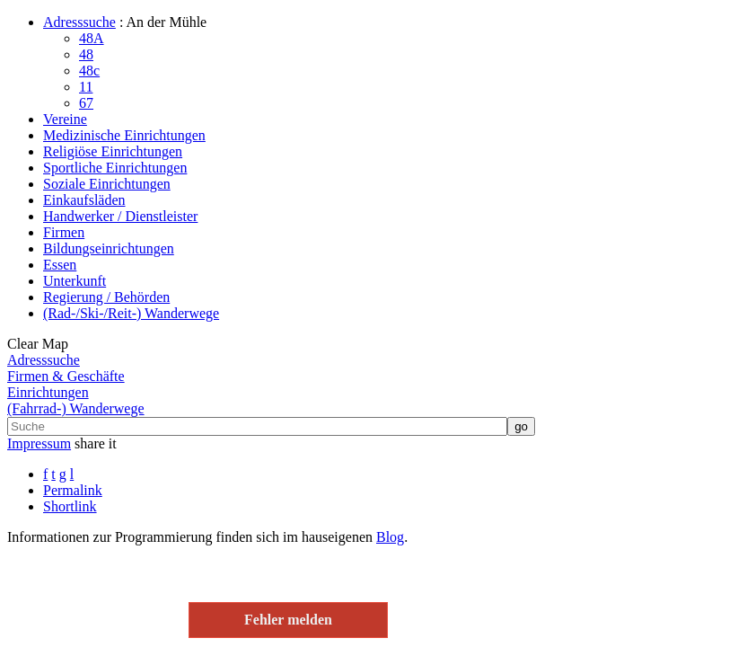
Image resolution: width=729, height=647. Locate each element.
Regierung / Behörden (106, 297)
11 (85, 86)
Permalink (72, 490)
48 (86, 54)
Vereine (65, 119)
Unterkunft (74, 280)
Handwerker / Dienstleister (120, 216)
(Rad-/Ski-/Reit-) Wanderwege (131, 313)
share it (96, 443)
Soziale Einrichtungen (107, 183)
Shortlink (70, 506)
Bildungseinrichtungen (108, 248)
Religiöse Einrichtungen (112, 151)
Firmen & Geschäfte (66, 376)
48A (91, 38)
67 (86, 103)
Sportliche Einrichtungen (115, 167)
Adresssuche (79, 22)
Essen (59, 264)
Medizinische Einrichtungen (124, 135)
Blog (390, 537)
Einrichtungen (48, 392)
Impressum (39, 443)
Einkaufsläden (84, 200)
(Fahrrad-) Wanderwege (76, 408)
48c (89, 70)
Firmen (63, 232)
